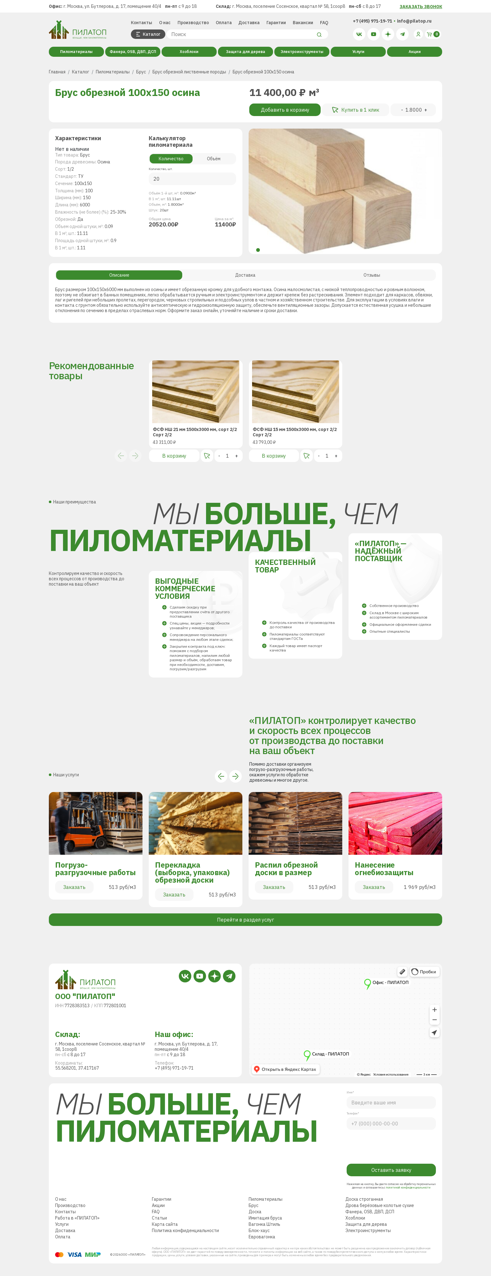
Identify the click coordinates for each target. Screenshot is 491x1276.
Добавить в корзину (285, 110)
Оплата (224, 22)
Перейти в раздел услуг (245, 920)
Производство (193, 22)
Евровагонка (262, 1237)
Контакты (141, 22)
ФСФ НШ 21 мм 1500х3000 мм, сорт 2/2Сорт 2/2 (195, 432)
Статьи (159, 1218)
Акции (415, 51)
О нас (165, 22)
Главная (57, 72)
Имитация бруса (265, 1218)
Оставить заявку (391, 1170)
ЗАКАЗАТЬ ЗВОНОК (421, 6)
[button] (258, 250)
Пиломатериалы (76, 51)
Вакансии (303, 22)
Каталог (80, 72)
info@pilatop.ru (414, 21)
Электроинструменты (302, 51)
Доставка (249, 22)
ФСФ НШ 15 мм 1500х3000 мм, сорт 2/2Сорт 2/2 (295, 432)
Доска (255, 1212)
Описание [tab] (119, 275)
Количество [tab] (171, 159)
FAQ (324, 22)
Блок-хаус (259, 1230)
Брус (141, 72)
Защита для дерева (245, 51)
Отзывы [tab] (372, 275)
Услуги (358, 51)
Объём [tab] (213, 159)
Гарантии (276, 22)
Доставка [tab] (245, 275)
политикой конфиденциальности (408, 1187)
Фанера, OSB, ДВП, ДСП (133, 51)
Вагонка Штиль (264, 1224)
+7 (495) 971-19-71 (372, 21)
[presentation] (392, 1145)
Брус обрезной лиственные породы (189, 72)
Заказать (74, 887)
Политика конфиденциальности (185, 1230)
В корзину (174, 456)
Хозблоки (189, 51)
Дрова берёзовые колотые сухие (379, 1205)
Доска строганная (364, 1199)
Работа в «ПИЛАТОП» (77, 1218)
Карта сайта (165, 1224)
